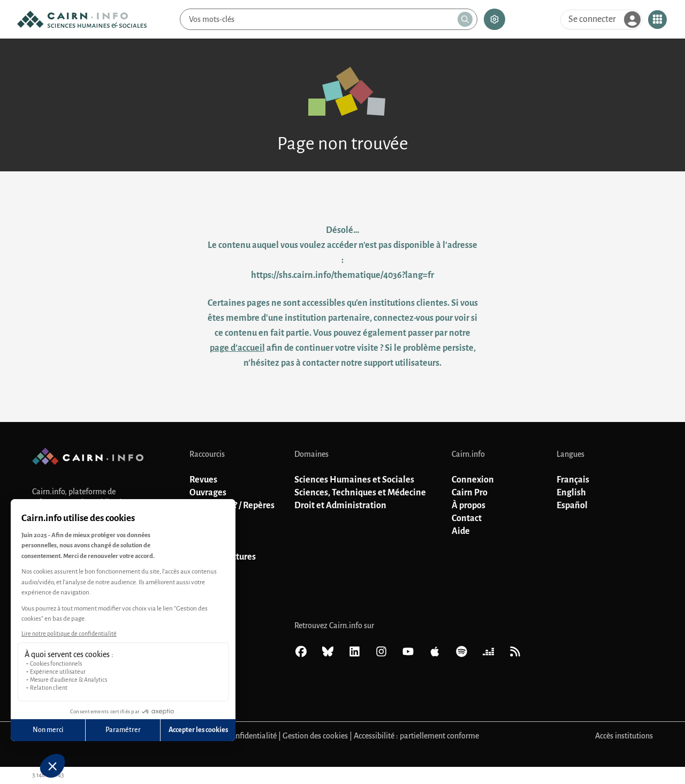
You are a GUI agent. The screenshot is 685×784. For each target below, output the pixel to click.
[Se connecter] (601, 19)
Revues (203, 480)
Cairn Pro (470, 492)
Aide (461, 531)
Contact (467, 518)
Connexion (473, 480)
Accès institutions (624, 736)
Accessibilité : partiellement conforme (416, 736)
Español (572, 505)
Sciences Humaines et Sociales (354, 480)
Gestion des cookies (315, 736)
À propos (468, 505)
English (571, 492)
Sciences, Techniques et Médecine (360, 492)
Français (573, 480)
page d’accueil (237, 348)
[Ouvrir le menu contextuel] (657, 19)
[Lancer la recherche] (465, 19)
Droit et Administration (340, 505)
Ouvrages (207, 492)
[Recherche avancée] (494, 19)
